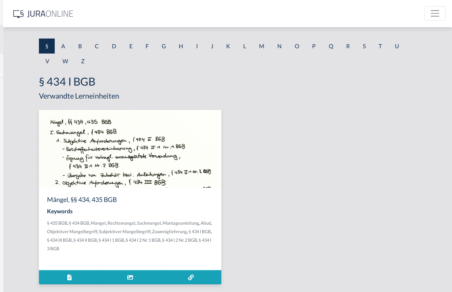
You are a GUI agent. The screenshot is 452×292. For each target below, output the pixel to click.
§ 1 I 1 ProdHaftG (28, 177)
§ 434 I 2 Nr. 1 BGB (199, 248)
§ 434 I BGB (221, 240)
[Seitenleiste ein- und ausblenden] (116, 12)
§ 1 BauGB (19, 104)
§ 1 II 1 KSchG (23, 268)
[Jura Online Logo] (169, 13)
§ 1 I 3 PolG (20, 232)
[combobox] (64, 39)
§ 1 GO (15, 122)
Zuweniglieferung (191, 240)
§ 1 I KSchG (20, 250)
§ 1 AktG (17, 86)
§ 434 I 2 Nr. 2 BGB (235, 248)
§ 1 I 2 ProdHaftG (28, 213)
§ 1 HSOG (18, 159)
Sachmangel (246, 222)
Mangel (195, 222)
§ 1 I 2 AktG (20, 195)
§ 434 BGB (176, 222)
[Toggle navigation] (435, 13)
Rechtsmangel (218, 222)
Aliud (187, 231)
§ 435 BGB (154, 222)
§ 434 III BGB (246, 240)
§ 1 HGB (16, 140)
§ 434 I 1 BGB (167, 248)
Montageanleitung (162, 231)
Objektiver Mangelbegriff (219, 231)
